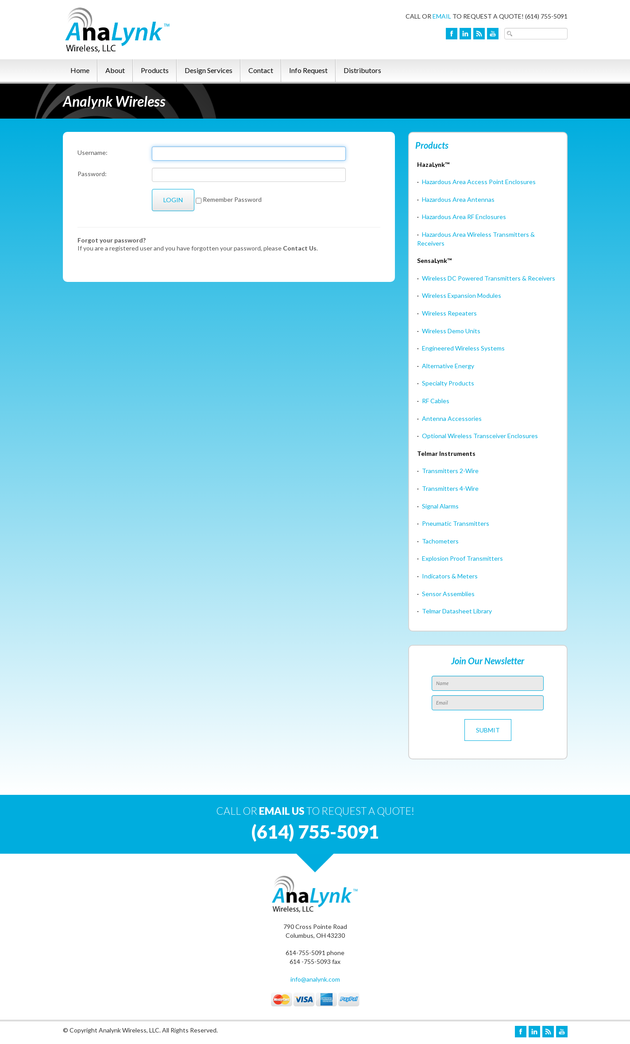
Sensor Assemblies (448, 593)
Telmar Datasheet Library (457, 611)
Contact (260, 70)
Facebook (451, 33)
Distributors (362, 70)
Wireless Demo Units (451, 331)
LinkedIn (465, 33)
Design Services (208, 70)
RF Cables (435, 401)
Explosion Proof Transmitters (462, 558)
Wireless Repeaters (449, 313)
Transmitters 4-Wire (450, 488)
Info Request (308, 70)
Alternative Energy (448, 366)
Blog (479, 33)
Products (155, 70)
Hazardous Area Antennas (458, 199)
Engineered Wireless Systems (463, 348)
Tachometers (440, 541)
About (115, 70)
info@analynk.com (315, 979)
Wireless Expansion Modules (461, 295)
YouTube (493, 33)
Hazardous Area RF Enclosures (464, 216)
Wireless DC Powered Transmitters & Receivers (488, 278)
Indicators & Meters (450, 576)
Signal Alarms (440, 506)
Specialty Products (448, 383)
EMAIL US (282, 811)
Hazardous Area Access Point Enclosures (479, 181)
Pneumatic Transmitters (455, 523)
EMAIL (442, 16)
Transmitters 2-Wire (450, 470)
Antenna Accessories (452, 418)
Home (79, 70)
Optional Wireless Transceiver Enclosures (480, 435)
